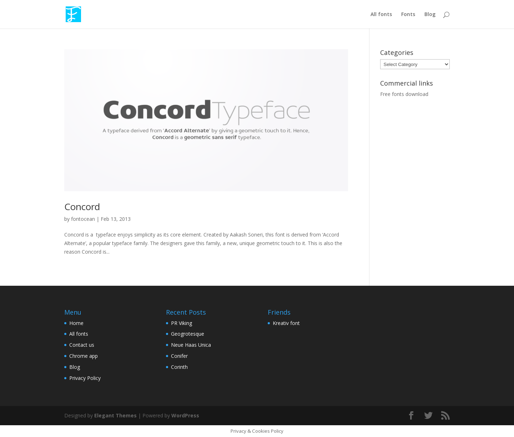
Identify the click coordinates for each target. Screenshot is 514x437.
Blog (429, 14)
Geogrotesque (187, 333)
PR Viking (181, 323)
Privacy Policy (85, 378)
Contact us (81, 344)
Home (76, 323)
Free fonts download (404, 94)
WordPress (185, 415)
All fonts (381, 14)
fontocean (83, 218)
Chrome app (83, 355)
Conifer (179, 355)
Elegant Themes (115, 415)
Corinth (179, 367)
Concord (82, 206)
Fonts (408, 14)
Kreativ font (286, 323)
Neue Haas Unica (191, 344)
